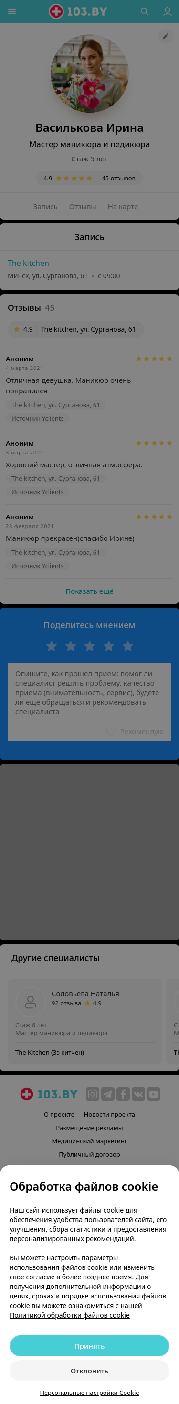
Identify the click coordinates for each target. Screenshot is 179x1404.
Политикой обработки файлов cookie (70, 1315)
